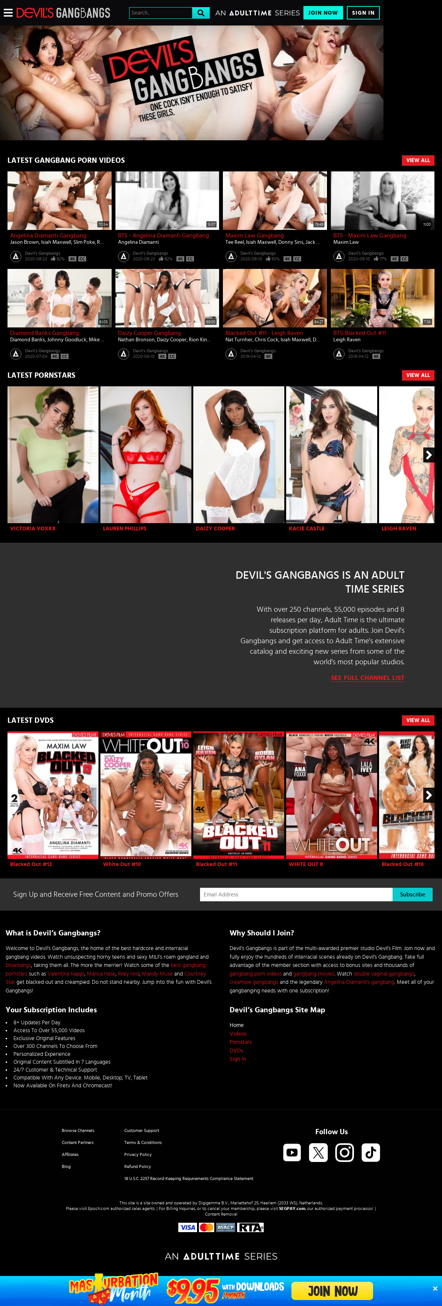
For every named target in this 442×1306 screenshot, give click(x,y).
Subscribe (412, 895)
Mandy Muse (157, 974)
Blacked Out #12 (31, 864)
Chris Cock (266, 339)
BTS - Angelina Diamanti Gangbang (163, 236)
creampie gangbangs (254, 982)
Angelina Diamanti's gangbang (359, 982)
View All (418, 160)
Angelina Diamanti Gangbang (48, 236)
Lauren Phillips (124, 528)
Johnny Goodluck (67, 339)
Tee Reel (234, 242)
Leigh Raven (347, 339)
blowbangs (18, 965)
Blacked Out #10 (403, 864)
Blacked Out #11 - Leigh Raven (264, 333)
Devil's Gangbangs (42, 253)
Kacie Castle (307, 528)
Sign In (363, 13)
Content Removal (221, 1214)
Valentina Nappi (66, 974)
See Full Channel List (368, 678)
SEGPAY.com (292, 1208)
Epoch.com (98, 1208)
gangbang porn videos (256, 974)
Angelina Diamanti (138, 242)
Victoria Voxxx (33, 528)
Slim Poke (84, 242)
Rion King (199, 339)
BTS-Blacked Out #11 (359, 333)
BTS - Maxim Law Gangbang (369, 236)
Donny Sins (290, 242)
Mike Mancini (104, 339)
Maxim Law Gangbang (254, 236)
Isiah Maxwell (56, 242)
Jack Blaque (319, 242)
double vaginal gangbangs (384, 974)
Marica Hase (101, 974)
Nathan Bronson (136, 339)
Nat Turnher (238, 339)
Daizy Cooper (172, 339)
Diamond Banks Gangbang (44, 333)
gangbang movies (313, 974)
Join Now (323, 13)
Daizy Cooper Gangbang (149, 333)
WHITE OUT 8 (306, 864)
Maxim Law (346, 242)
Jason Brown (24, 242)
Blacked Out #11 (216, 864)
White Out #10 (122, 864)
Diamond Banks (27, 339)
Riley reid (128, 974)
